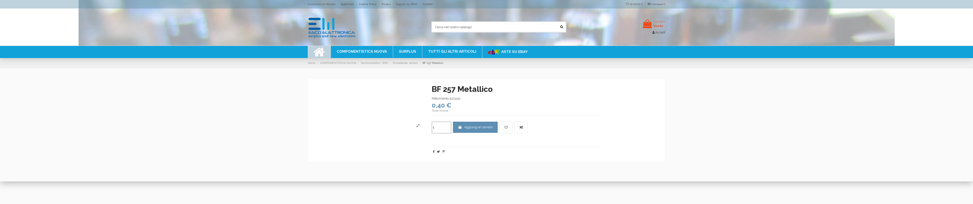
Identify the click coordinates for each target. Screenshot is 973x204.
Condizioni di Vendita (322, 4)
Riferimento (440, 98)
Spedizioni (347, 4)
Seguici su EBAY (407, 4)
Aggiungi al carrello (475, 127)
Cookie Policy (368, 4)
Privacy (386, 4)
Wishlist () (634, 4)
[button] (452, 52)
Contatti (428, 4)
